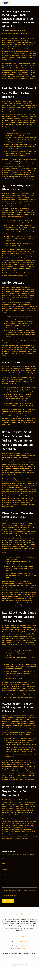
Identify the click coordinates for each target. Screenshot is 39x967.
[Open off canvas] (36, 3)
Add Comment (6, 875)
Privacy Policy (13, 895)
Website (4, 869)
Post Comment (8, 900)
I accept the (10, 895)
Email (4, 864)
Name (4, 858)
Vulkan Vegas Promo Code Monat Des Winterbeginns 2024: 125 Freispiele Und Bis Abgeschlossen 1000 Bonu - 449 (18, 33)
